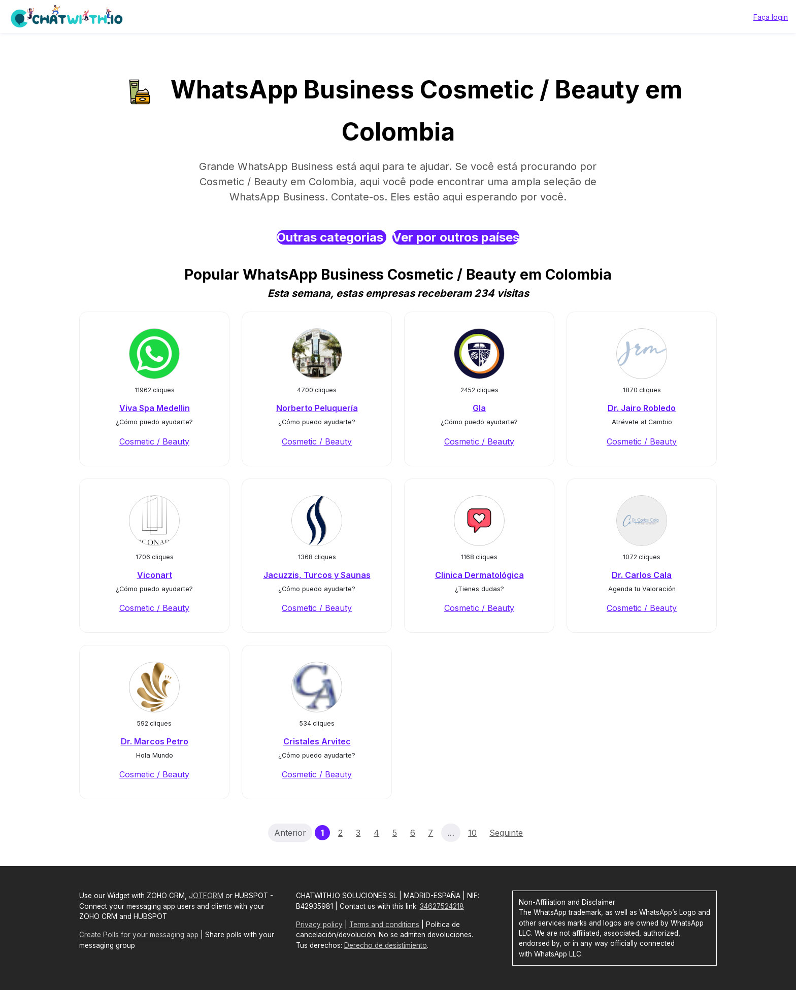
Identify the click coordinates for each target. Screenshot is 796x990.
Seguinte (506, 833)
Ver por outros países (455, 237)
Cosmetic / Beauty (154, 441)
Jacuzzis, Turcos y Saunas (317, 575)
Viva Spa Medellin (154, 408)
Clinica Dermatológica (479, 575)
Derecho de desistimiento (385, 945)
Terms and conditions (384, 924)
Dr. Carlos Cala (642, 575)
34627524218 (442, 906)
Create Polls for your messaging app (138, 935)
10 (472, 833)
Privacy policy (319, 924)
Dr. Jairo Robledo (642, 408)
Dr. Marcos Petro (154, 741)
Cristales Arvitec (317, 741)
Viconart (154, 575)
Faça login (770, 17)
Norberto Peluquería (317, 408)
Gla (479, 408)
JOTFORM (206, 896)
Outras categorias (331, 237)
